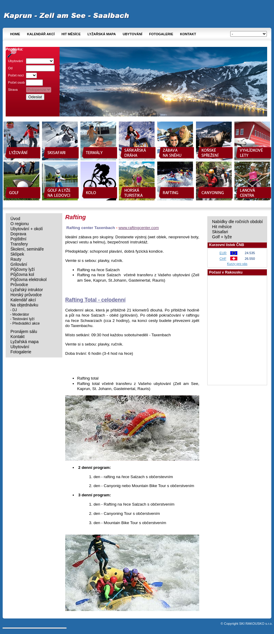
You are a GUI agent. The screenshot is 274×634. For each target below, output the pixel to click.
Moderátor (21, 314)
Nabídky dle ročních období (237, 221)
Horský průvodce (26, 295)
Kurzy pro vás (237, 263)
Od (10, 68)
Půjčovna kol (22, 274)
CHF (222, 258)
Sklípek (17, 254)
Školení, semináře (27, 249)
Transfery (19, 244)
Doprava (18, 234)
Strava (13, 89)
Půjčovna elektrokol (28, 279)
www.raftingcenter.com (139, 227)
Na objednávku (24, 305)
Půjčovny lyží (22, 269)
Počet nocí (16, 75)
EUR (223, 253)
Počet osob (16, 82)
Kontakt (188, 34)
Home (15, 34)
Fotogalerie (161, 34)
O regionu (19, 224)
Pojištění (18, 239)
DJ (15, 310)
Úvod (15, 219)
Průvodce (19, 285)
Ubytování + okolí (26, 229)
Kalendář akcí (41, 34)
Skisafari (220, 232)
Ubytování (132, 34)
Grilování (18, 264)
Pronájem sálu (23, 331)
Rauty (15, 259)
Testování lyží (23, 319)
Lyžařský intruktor (26, 290)
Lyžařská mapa (102, 34)
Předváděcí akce (26, 323)
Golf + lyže (222, 237)
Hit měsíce (71, 34)
